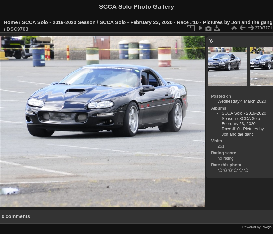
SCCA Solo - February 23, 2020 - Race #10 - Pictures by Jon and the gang (186, 22)
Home (11, 22)
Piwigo (267, 227)
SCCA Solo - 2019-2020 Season (59, 22)
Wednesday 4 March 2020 (241, 101)
